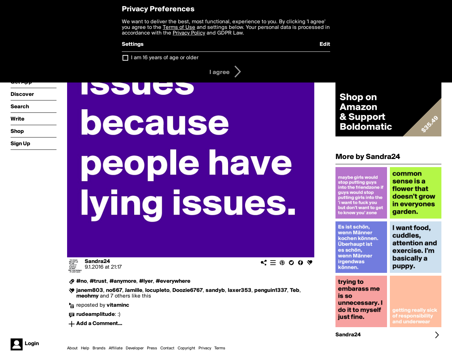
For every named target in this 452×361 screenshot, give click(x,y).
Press (152, 348)
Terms (219, 348)
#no (81, 281)
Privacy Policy (189, 33)
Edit (325, 44)
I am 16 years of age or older (164, 58)
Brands (99, 348)
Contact (167, 348)
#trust (98, 281)
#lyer (146, 281)
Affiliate (116, 348)
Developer (135, 348)
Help (85, 348)
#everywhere (173, 281)
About (72, 348)
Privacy (204, 348)
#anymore (122, 281)
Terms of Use (179, 27)
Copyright (186, 348)
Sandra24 (97, 261)
